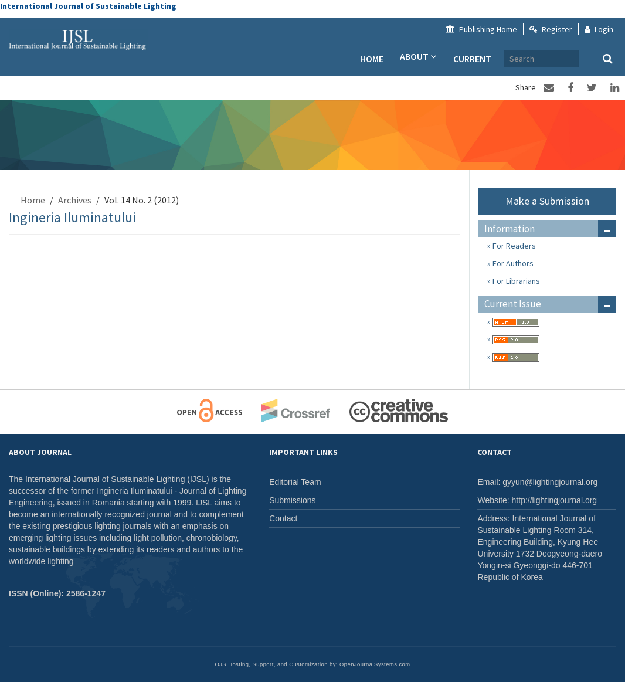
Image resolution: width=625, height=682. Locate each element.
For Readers (513, 245)
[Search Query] (590, 58)
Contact (283, 518)
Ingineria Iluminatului (72, 217)
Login (599, 29)
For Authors (512, 263)
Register (550, 29)
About (417, 59)
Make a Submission (547, 201)
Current (472, 59)
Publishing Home (481, 29)
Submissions (292, 500)
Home (370, 59)
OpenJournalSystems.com (374, 664)
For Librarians (515, 281)
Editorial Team (295, 482)
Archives (528, 59)
